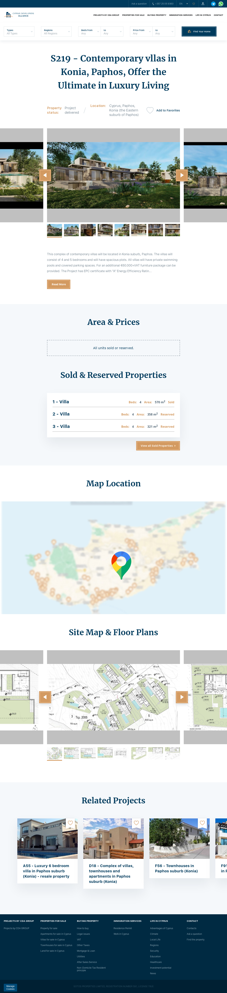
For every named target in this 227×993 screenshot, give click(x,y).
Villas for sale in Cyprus (52, 939)
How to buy (83, 928)
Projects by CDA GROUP (106, 15)
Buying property (156, 15)
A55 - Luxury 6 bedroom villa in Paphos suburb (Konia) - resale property (46, 871)
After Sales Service (87, 962)
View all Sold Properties (157, 445)
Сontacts (191, 928)
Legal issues (83, 934)
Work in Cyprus (121, 934)
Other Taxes (83, 945)
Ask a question (139, 3)
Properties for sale (133, 15)
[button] (45, 175)
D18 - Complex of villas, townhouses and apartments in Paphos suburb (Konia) (111, 874)
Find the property (195, 939)
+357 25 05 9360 (163, 3)
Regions (154, 945)
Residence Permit (123, 928)
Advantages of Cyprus (161, 928)
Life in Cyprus (203, 15)
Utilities (81, 956)
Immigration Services (181, 15)
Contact (218, 15)
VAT (79, 939)
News (153, 973)
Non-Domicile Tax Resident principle (91, 969)
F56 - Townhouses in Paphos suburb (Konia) (176, 868)
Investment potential (160, 968)
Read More (59, 284)
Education (155, 956)
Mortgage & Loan (86, 951)
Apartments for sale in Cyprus (55, 934)
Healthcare (156, 962)
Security (154, 951)
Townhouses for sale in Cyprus (56, 945)
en (180, 3)
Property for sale (48, 928)
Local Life (155, 939)
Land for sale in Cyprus (52, 951)
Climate (154, 934)
